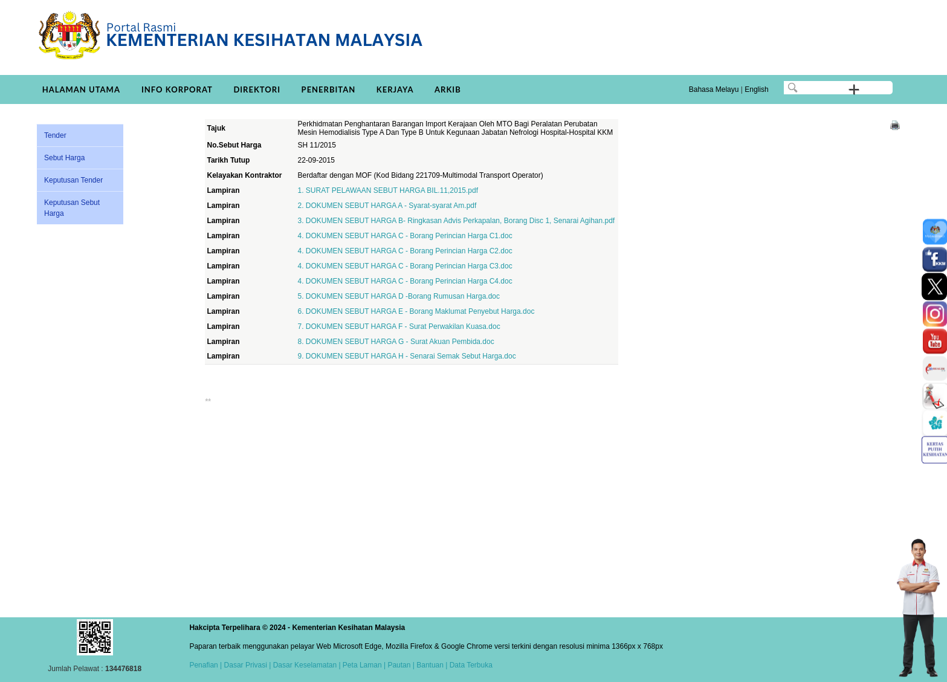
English (756, 89)
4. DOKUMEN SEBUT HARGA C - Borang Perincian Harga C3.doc (404, 266)
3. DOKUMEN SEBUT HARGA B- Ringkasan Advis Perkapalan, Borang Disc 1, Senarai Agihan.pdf (456, 220)
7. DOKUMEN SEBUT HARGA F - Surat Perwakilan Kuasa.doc (398, 326)
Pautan (398, 665)
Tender (55, 135)
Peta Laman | (364, 665)
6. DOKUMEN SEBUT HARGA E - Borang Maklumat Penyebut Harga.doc (415, 311)
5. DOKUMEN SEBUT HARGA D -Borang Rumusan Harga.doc (398, 296)
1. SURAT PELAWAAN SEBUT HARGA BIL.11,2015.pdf (387, 190)
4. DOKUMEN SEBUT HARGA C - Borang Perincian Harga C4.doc (404, 281)
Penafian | (205, 665)
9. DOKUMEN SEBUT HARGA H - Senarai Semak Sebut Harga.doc (406, 356)
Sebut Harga (64, 158)
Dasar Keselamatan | (305, 665)
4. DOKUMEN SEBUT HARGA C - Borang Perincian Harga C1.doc (404, 236)
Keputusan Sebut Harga (72, 208)
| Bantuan (427, 665)
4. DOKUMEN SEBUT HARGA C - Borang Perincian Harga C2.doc (404, 251)
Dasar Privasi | (246, 665)
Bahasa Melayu (714, 89)
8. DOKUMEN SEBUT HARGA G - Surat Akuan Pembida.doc (395, 341)
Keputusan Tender (73, 180)
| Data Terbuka (468, 665)
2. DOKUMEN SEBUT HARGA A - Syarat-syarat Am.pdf (386, 205)
